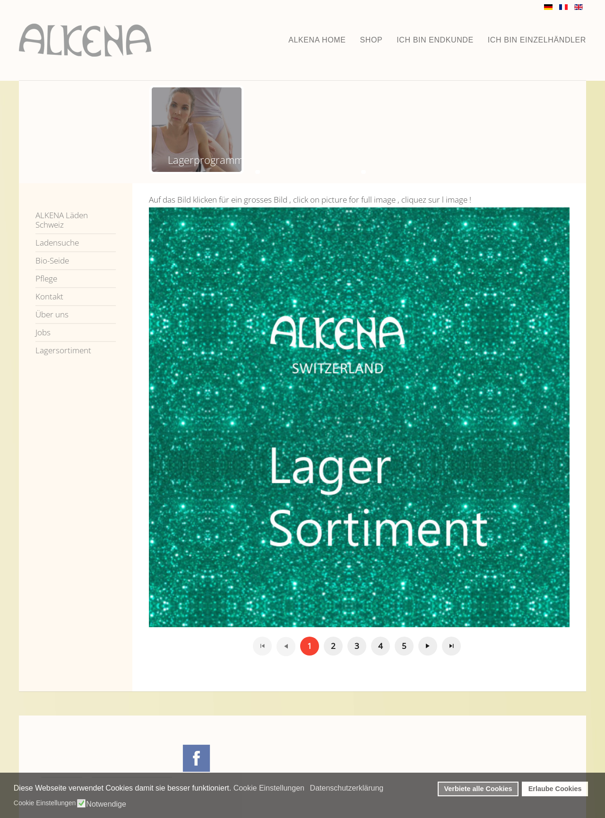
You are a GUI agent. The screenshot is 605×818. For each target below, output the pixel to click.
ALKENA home (317, 40)
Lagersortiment (63, 350)
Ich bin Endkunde (435, 40)
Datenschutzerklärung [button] (347, 788)
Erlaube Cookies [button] (555, 788)
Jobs (43, 332)
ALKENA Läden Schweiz (61, 220)
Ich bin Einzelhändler (537, 40)
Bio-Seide (52, 260)
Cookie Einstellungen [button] (268, 788)
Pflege (46, 278)
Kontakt (49, 296)
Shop (371, 40)
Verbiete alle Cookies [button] (478, 788)
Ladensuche (57, 242)
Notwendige (106, 804)
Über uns (52, 314)
